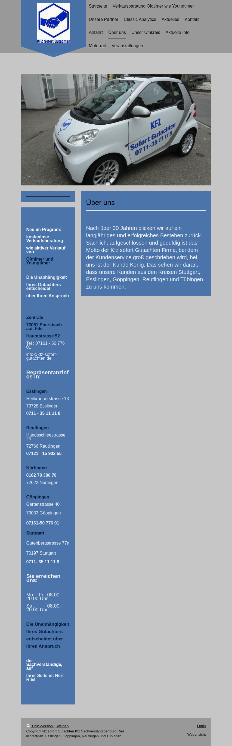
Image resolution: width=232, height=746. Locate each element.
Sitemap (62, 726)
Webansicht (196, 734)
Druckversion (40, 726)
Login (201, 726)
